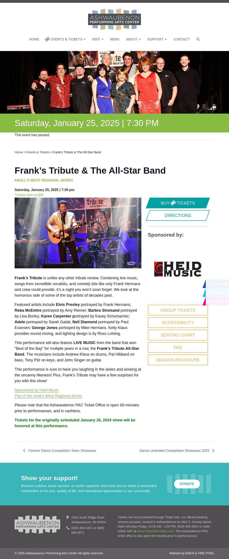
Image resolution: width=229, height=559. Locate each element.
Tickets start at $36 (29, 195)
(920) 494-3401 (81, 528)
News (114, 39)
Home (34, 39)
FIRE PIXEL (206, 553)
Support (157, 39)
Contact (181, 39)
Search (198, 39)
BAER (190, 553)
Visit (98, 39)
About (133, 39)
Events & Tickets (68, 39)
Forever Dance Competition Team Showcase (61, 450)
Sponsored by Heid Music (37, 390)
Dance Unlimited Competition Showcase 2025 (174, 450)
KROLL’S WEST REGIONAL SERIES (44, 180)
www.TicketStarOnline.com (155, 531)
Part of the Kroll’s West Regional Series (48, 396)
